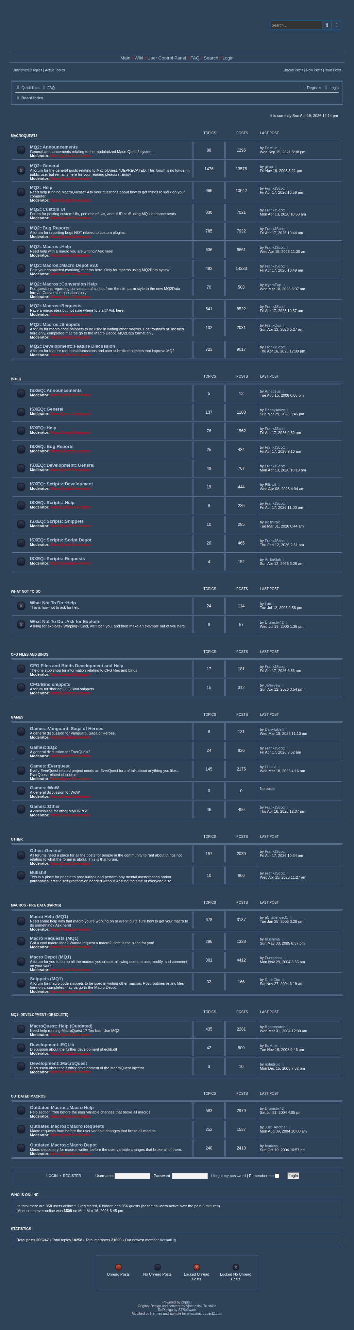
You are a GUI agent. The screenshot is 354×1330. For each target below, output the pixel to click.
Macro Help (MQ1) (49, 916)
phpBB (186, 1302)
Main (125, 58)
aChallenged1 (276, 917)
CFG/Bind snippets (50, 684)
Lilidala (270, 767)
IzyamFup (273, 285)
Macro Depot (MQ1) (50, 957)
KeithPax (272, 522)
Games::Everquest (50, 765)
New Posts (314, 70)
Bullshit (38, 872)
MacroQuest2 (24, 136)
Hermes (156, 1313)
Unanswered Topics (27, 70)
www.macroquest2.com (204, 1313)
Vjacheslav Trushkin (201, 1306)
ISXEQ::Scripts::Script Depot (60, 539)
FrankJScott (275, 188)
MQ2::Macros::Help (50, 246)
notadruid (273, 1064)
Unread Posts (293, 70)
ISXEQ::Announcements (56, 390)
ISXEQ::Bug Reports (51, 446)
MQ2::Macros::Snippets (55, 324)
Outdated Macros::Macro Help (62, 1107)
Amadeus (273, 391)
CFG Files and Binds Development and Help (76, 665)
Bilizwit (270, 485)
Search (211, 58)
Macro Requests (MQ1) (54, 938)
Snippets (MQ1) (46, 978)
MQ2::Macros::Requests (56, 305)
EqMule (271, 148)
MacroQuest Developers (71, 156)
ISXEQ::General (46, 409)
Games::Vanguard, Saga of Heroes (66, 728)
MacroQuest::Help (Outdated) (61, 1026)
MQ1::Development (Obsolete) (39, 1015)
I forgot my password (228, 1176)
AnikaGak (273, 559)
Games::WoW (44, 787)
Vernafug (168, 1240)
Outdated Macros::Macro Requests (67, 1126)
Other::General (46, 850)
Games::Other (45, 806)
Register (72, 1176)
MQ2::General (44, 165)
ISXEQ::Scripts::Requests (57, 558)
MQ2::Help (41, 187)
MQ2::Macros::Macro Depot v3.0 (64, 265)
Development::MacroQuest (58, 1063)
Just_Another (276, 1127)
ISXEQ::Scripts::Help (52, 502)
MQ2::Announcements (54, 147)
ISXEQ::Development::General (62, 465)
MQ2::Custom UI (47, 209)
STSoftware (187, 1310)
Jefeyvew (273, 685)
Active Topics (55, 70)
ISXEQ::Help (43, 427)
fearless (271, 1146)
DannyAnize (275, 410)
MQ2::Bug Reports (50, 227)
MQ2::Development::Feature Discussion (72, 346)
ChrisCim (272, 980)
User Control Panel (166, 58)
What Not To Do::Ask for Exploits (65, 621)
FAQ (195, 58)
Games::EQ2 (43, 747)
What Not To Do (25, 591)
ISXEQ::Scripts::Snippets (57, 521)
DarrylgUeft (274, 729)
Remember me (264, 1176)
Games (17, 717)
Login (228, 58)
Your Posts (333, 70)
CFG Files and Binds (29, 654)
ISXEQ (16, 379)
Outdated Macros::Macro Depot (63, 1144)
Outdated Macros (28, 1096)
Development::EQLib (52, 1044)
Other (17, 839)
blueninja (272, 939)
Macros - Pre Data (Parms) (36, 905)
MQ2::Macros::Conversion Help (63, 284)
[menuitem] (48, 88)
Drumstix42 (274, 622)
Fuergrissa (274, 958)
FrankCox (273, 325)
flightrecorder (276, 1027)
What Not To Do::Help (53, 602)
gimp (269, 167)
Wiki (139, 58)
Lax (268, 604)
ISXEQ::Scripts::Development (61, 483)
